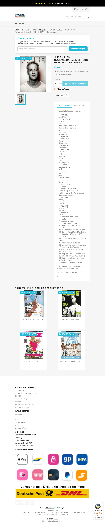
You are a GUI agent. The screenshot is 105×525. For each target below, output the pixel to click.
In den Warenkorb (75, 83)
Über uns (18, 417)
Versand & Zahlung (22, 428)
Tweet (62, 95)
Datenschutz (20, 422)
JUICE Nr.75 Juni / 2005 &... (33, 361)
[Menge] (56, 83)
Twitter (17, 502)
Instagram (32, 502)
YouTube (22, 502)
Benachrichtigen (78, 49)
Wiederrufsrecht (21, 425)
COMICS (18, 396)
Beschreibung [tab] (65, 105)
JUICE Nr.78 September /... (71, 320)
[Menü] (101, 503)
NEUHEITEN (19, 390)
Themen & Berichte (22, 407)
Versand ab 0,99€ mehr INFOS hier (76, 71)
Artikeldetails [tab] (79, 105)
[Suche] (76, 16)
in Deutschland (62, 3)
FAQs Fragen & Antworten (24, 404)
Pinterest (67, 95)
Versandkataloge (21, 399)
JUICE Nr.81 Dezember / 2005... (71, 361)
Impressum (19, 414)
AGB (16, 420)
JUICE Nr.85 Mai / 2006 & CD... (34, 320)
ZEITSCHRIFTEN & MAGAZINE (25, 393)
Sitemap (18, 402)
